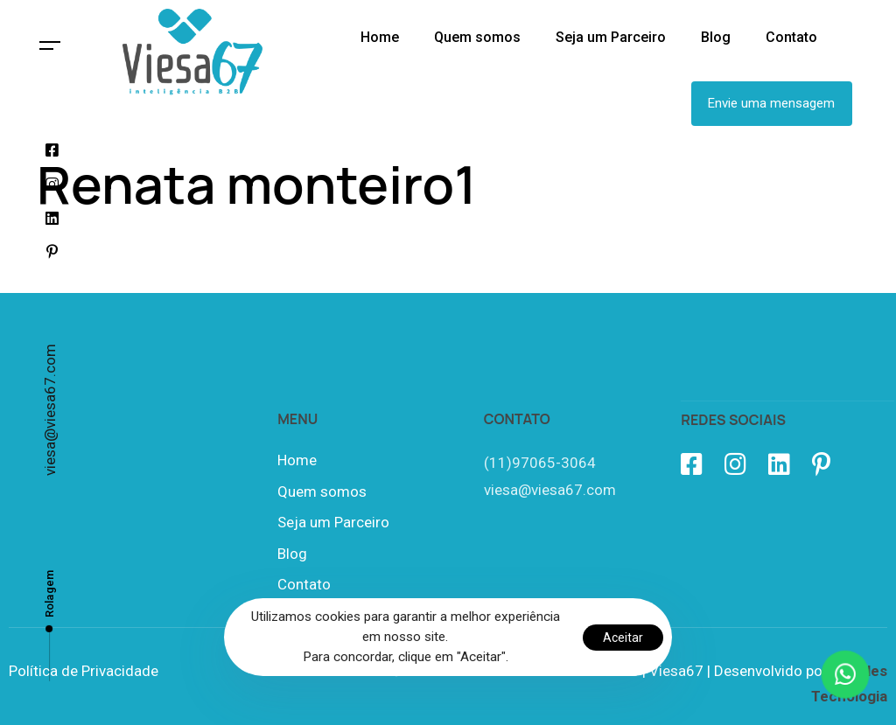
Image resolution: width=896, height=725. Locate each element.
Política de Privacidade (83, 671)
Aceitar (623, 638)
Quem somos (322, 491)
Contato (304, 584)
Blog (292, 553)
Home (297, 460)
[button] (50, 46)
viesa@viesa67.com (50, 410)
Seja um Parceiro (333, 522)
